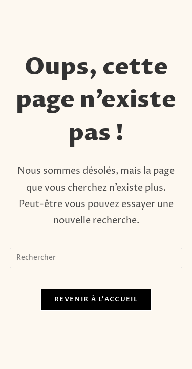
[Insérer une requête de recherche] (96, 258)
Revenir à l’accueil (96, 299)
